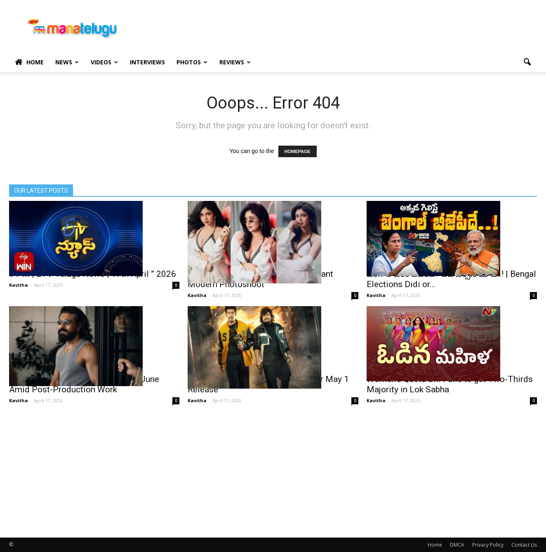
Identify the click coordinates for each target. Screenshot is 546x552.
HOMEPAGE (298, 151)
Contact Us (524, 544)
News (67, 62)
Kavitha (18, 285)
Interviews (147, 62)
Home (29, 62)
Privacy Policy (488, 544)
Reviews (235, 62)
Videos (104, 62)
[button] (527, 62)
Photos (192, 62)
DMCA (457, 544)
